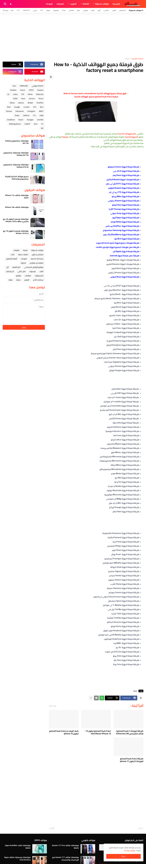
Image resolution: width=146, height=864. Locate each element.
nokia (15, 94)
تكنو (12, 10)
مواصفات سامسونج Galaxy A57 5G (17, 142)
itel (42, 128)
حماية (18, 280)
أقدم (52, 828)
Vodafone (11, 119)
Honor (22, 90)
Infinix (30, 94)
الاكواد (23, 263)
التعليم (26, 280)
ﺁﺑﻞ (7, 267)
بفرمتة (65, 137)
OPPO (31, 90)
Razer (21, 119)
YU (42, 124)
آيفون (114, 10)
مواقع (18, 275)
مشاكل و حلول (37, 254)
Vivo (14, 86)
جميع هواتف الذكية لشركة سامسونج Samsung (17, 177)
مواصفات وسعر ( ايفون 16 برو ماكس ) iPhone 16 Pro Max (16, 220)
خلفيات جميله (23, 254)
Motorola (39, 94)
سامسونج (122, 10)
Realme (13, 90)
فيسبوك (32, 271)
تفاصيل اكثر (131, 850)
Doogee (30, 119)
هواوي (85, 10)
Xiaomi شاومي (37, 86)
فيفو (93, 10)
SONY (15, 98)
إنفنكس (71, 10)
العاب (41, 271)
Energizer (31, 111)
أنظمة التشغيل (11, 258)
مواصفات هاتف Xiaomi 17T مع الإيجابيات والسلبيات (65, 858)
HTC (18, 10)
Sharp (17, 115)
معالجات (28, 275)
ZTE (41, 10)
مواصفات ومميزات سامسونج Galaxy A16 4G (16, 165)
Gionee (9, 111)
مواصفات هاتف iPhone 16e (17, 207)
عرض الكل (53, 706)
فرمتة (127, 59)
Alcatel (30, 102)
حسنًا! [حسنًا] (123, 856)
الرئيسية (116, 4)
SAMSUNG (24, 86)
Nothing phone (15, 124)
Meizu (12, 102)
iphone (21, 102)
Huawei (40, 90)
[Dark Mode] (11, 4)
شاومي (106, 10)
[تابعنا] (6, 10)
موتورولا (56, 10)
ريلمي (35, 10)
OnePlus (26, 10)
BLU (41, 107)
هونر (78, 10)
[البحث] (5, 3)
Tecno (41, 98)
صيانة (11, 280)
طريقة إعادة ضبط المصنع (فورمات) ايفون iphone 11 (131, 759)
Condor (27, 107)
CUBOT (27, 124)
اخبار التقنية (16, 267)
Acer (35, 124)
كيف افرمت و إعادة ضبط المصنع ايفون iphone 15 (64, 732)
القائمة (86, 4)
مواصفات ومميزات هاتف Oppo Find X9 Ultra (17, 858)
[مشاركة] (51, 77)
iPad (8, 107)
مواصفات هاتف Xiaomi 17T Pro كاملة (65, 846)
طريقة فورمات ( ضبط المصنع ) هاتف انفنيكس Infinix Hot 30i (129, 732)
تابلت (12, 254)
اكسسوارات (39, 275)
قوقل (48, 10)
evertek (40, 119)
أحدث (140, 828)
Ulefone (26, 115)
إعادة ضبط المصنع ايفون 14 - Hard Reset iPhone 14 (97, 732)
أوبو (99, 10)
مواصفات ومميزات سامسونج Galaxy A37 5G (16, 153)
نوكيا (63, 10)
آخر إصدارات (10, 271)
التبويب (73, 4)
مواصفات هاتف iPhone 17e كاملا (17, 196)
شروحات (49, 4)
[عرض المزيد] (91, 698)
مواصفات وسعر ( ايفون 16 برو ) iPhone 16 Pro (16, 232)
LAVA (41, 115)
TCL (34, 115)
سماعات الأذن (38, 280)
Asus (23, 98)
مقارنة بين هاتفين (36, 263)
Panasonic (20, 111)
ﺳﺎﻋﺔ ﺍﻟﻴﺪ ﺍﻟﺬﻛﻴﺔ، (37, 258)
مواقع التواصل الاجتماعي (33, 267)
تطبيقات (60, 4)
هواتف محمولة (102, 4)
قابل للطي (22, 271)
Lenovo (32, 98)
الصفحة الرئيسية (137, 59)
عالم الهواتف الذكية (127, 134)
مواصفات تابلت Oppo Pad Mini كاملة (18, 846)
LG (8, 94)
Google (17, 107)
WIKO (41, 111)
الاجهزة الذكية (131, 137)
